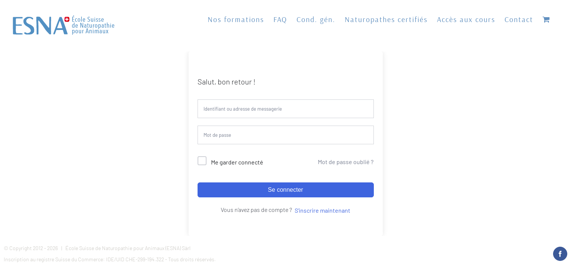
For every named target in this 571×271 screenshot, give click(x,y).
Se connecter (285, 190)
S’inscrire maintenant (322, 210)
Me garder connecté (237, 162)
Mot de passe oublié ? (345, 161)
